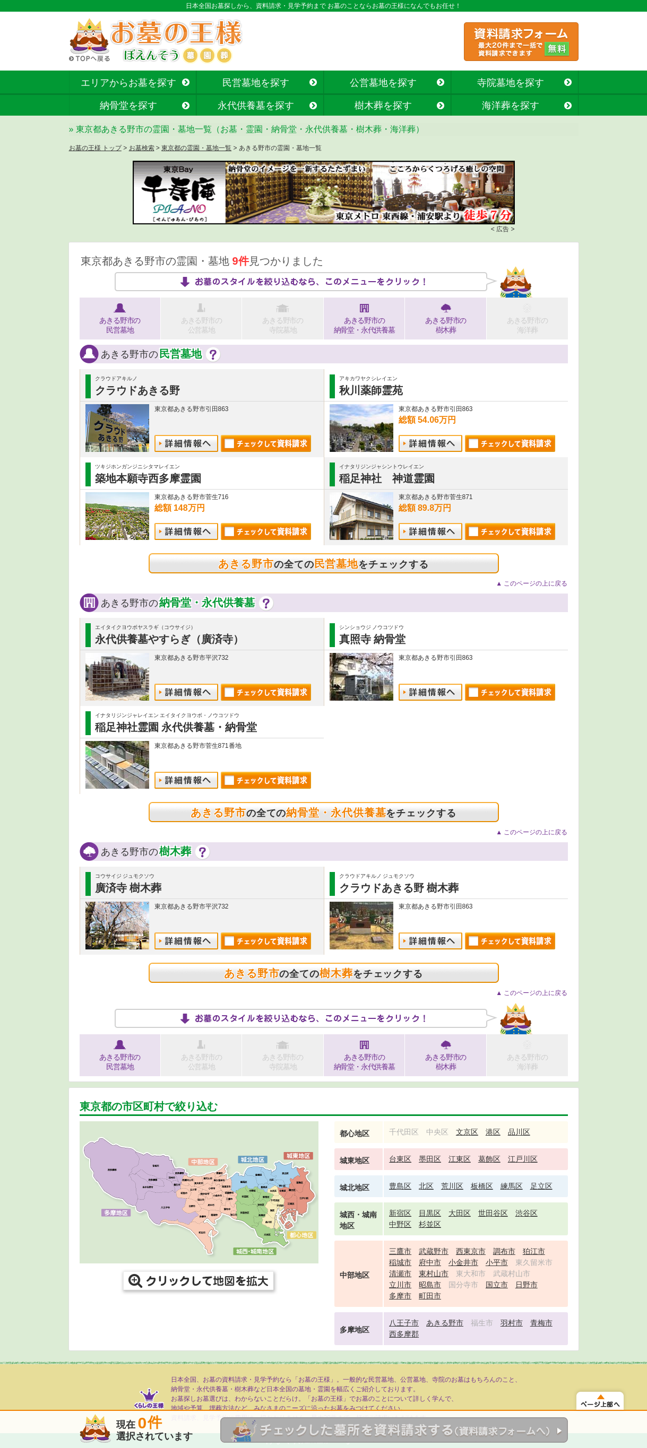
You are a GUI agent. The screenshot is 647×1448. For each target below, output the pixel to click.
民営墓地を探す (255, 82)
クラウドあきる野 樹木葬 (399, 888)
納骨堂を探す (128, 105)
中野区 (400, 1224)
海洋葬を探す (510, 105)
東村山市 (433, 1273)
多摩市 (400, 1296)
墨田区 (430, 1159)
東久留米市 (534, 1262)
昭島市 (430, 1284)
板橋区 (482, 1186)
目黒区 (430, 1213)
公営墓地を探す (383, 82)
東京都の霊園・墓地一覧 (196, 148)
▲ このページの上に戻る (531, 583)
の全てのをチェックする (323, 564)
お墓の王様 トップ (95, 148)
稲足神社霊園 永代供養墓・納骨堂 (176, 727)
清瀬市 (400, 1273)
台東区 (400, 1159)
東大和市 (471, 1273)
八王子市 (404, 1323)
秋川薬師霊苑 (371, 390)
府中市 (430, 1262)
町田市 (430, 1296)
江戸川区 (523, 1159)
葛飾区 (489, 1159)
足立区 (541, 1186)
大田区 (459, 1213)
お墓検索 (141, 148)
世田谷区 (493, 1213)
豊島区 (400, 1186)
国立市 (497, 1284)
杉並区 (430, 1224)
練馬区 (512, 1186)
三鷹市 (400, 1251)
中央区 (437, 1132)
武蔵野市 (433, 1251)
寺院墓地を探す (510, 82)
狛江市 (534, 1251)
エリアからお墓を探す (128, 82)
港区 (493, 1132)
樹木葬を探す (383, 105)
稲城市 (400, 1262)
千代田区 (404, 1132)
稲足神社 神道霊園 (387, 478)
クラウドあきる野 (137, 390)
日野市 (526, 1284)
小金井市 (463, 1262)
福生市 (482, 1323)
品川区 (519, 1132)
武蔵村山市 (511, 1273)
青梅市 (541, 1323)
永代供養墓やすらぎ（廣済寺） (169, 639)
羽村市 (512, 1323)
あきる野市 (444, 1323)
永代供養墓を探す (256, 105)
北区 (426, 1186)
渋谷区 (526, 1213)
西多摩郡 (404, 1334)
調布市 (504, 1251)
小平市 (497, 1262)
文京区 (467, 1132)
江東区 (459, 1159)
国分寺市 (463, 1284)
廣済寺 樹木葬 (128, 888)
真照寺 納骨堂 (372, 639)
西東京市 (471, 1251)
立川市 (400, 1284)
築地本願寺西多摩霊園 (148, 478)
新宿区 (400, 1213)
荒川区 (452, 1186)
